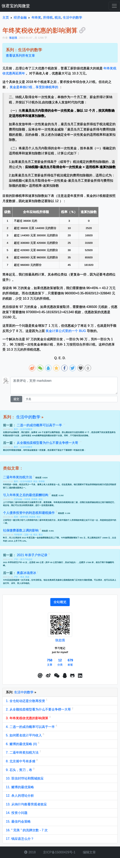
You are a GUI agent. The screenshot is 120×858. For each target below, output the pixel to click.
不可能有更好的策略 (79, 435)
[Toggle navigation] (114, 6)
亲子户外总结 (26, 559)
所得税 (42, 481)
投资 (16, 517)
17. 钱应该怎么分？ (20, 838)
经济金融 (18, 499)
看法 (41, 534)
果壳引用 (37, 502)
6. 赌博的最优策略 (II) (22, 744)
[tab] (60, 602)
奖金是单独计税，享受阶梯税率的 (34, 87)
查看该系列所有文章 (20, 55)
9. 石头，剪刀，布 (19, 770)
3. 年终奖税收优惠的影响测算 (27, 718)
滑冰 (22, 577)
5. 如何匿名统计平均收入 (24, 735)
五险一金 (28, 534)
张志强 (60, 640)
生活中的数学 (28, 417)
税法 (35, 481)
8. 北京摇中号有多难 (21, 761)
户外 (16, 559)
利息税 (32, 517)
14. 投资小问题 (16, 813)
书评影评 (18, 534)
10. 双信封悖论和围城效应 (25, 778)
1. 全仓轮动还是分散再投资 (26, 701)
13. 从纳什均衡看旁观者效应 (26, 804)
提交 (16, 399)
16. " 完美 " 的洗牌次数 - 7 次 (27, 830)
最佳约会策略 (11, 432)
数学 (16, 429)
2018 (30, 852)
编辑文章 (89, 852)
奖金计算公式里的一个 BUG (66, 331)
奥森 (27, 577)
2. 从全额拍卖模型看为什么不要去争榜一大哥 (39, 709)
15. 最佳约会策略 (18, 821)
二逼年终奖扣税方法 (22, 502)
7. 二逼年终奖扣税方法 (22, 752)
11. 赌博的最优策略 (20, 787)
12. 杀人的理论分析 (20, 795)
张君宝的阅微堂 (16, 6)
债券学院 (24, 517)
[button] (40, 675)
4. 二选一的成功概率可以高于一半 (31, 727)
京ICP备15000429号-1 (59, 852)
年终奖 (27, 499)
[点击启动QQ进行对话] (64, 675)
